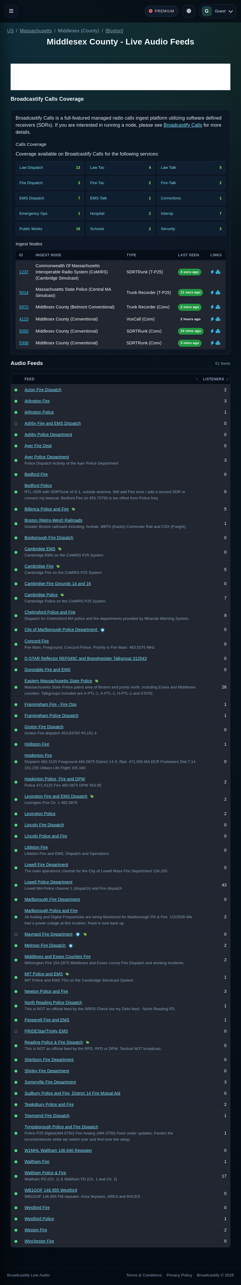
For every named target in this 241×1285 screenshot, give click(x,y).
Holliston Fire (36, 744)
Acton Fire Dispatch (42, 389)
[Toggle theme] (188, 11)
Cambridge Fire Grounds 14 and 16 (57, 583)
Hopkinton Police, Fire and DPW (54, 779)
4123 (24, 319)
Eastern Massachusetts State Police (58, 680)
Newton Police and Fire (46, 991)
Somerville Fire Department (50, 1082)
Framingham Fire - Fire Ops (50, 704)
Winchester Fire (39, 1241)
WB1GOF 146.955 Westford (50, 1190)
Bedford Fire (36, 474)
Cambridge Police (41, 594)
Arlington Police (39, 412)
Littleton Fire (36, 847)
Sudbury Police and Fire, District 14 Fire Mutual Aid (72, 1093)
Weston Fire (35, 1230)
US (10, 30)
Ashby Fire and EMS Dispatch (52, 423)
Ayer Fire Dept (38, 445)
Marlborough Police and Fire (50, 910)
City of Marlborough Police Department (61, 629)
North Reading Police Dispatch (53, 1002)
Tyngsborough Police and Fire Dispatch (61, 1126)
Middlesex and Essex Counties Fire (57, 956)
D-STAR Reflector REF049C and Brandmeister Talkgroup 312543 (85, 658)
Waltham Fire (36, 1161)
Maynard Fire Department (48, 934)
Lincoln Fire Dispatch (44, 824)
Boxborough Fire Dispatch (48, 537)
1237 (24, 272)
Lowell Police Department (48, 882)
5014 (24, 292)
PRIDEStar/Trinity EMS (46, 1031)
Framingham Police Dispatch (51, 715)
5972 (24, 307)
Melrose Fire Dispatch (45, 945)
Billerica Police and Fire (46, 509)
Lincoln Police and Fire (45, 836)
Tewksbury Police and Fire (49, 1104)
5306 (24, 343)
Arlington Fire (37, 401)
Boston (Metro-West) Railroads (53, 520)
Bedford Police (38, 485)
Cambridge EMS (39, 548)
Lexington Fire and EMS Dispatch (56, 796)
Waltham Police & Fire (45, 1172)
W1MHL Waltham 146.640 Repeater (58, 1150)
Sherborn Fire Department (48, 1059)
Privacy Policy (179, 1275)
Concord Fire (36, 641)
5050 (24, 331)
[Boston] (114, 30)
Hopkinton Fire (38, 755)
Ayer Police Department (46, 457)
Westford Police (39, 1218)
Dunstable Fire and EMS (47, 669)
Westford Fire (37, 1207)
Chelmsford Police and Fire (49, 612)
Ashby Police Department (48, 434)
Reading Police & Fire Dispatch (53, 1042)
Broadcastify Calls (183, 125)
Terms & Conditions (144, 1275)
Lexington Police (39, 813)
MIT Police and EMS (43, 974)
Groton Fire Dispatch (43, 726)
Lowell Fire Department (46, 864)
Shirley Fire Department (46, 1070)
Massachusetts (36, 30)
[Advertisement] (120, 77)
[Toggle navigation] (11, 11)
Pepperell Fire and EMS (46, 1020)
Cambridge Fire (39, 566)
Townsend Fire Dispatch (47, 1115)
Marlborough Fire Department (52, 899)
